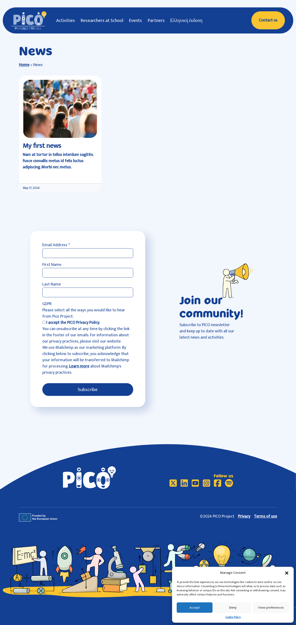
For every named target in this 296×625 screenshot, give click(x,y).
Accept (194, 607)
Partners (156, 20)
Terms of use (265, 516)
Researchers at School (101, 20)
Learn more (79, 366)
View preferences (271, 607)
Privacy (244, 516)
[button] (286, 572)
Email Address (56, 245)
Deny (233, 607)
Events (135, 20)
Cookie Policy (233, 617)
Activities (65, 20)
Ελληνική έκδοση (186, 20)
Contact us (268, 20)
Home (24, 64)
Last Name (51, 284)
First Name (51, 265)
